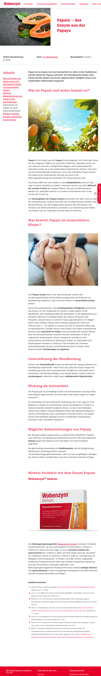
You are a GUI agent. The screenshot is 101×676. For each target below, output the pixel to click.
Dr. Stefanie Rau (50, 57)
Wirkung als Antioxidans (48, 386)
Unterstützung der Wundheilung (54, 359)
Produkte (28, 4)
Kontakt (41, 674)
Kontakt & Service (47, 671)
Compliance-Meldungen (79, 674)
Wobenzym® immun (67, 544)
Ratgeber (83, 4)
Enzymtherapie (68, 4)
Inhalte (9, 72)
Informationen (76, 671)
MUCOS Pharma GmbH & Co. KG (19, 672)
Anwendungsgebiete (47, 4)
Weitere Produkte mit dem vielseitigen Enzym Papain (12, 117)
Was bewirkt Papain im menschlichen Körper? (12, 87)
